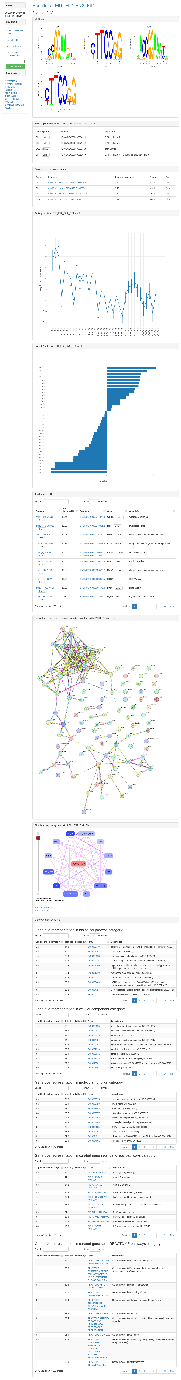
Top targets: (41, 494)
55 (165, 1147)
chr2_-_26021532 (44, 534)
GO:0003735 (94, 1099)
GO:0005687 (94, 1068)
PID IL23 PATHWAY (97, 1192)
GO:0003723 (94, 1104)
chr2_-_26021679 (44, 570)
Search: (51, 501)
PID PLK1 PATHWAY (97, 1212)
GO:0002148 (94, 965)
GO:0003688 (94, 1122)
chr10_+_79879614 (45, 588)
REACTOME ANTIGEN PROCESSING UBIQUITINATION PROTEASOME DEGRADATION (98, 1324)
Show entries (95, 501)
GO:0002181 (94, 951)
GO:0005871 (94, 1054)
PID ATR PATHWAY (97, 1172)
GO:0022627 (94, 1031)
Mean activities (14, 46)
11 (165, 1235)
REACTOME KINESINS (99, 1313)
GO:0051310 (94, 973)
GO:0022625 (94, 1026)
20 (165, 606)
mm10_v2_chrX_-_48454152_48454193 (67, 183)
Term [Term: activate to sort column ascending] (90, 942)
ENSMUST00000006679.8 (92, 588)
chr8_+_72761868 (44, 543)
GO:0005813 (94, 1035)
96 (165, 1000)
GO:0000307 (94, 1044)
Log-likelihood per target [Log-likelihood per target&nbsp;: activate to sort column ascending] (48, 942)
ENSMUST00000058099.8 (92, 543)
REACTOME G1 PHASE (99, 1335)
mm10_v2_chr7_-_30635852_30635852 (66, 199)
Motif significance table (15, 32)
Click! (167, 183)
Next (172, 606)
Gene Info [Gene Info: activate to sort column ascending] (134, 511)
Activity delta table (13, 84)
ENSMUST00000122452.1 (92, 596)
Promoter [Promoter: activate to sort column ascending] (40, 511)
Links (46, 137)
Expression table (13, 99)
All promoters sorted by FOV (13, 54)
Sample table (13, 40)
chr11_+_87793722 (45, 526)
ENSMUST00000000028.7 (92, 552)
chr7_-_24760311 (44, 579)
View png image (42, 910)
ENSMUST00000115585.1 (92, 555)
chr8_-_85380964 (44, 596)
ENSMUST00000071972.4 (92, 517)
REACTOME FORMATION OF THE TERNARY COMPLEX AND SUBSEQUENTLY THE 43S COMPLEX (98, 1274)
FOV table (9, 102)
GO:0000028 (94, 956)
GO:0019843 (94, 1108)
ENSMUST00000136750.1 (92, 534)
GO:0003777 (94, 1113)
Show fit (42, 520)
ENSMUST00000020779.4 (92, 561)
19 (165, 1371)
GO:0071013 (94, 1049)
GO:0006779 (94, 947)
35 (165, 1074)
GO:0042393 (94, 1131)
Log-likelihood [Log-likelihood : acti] (68, 509)
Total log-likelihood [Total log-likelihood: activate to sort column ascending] (74, 942)
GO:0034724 (94, 990)
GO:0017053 (94, 1058)
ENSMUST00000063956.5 (92, 579)
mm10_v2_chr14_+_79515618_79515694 (67, 194)
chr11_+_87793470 (45, 561)
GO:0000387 (94, 977)
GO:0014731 (94, 1040)
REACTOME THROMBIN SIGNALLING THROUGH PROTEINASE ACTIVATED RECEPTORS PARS (97, 1348)
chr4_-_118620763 (45, 517)
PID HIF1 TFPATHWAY (98, 1221)
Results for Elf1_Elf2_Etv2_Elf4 (63, 5)
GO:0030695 (94, 1127)
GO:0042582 (94, 1063)
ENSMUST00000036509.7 (92, 570)
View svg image (42, 907)
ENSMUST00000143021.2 (92, 526)
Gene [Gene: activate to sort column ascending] (109, 511)
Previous (126, 606)
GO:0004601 (94, 1141)
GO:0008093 (94, 1118)
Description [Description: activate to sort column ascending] (116, 942)
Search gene (15, 66)
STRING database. (105, 618)
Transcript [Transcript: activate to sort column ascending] (85, 511)
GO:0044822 (94, 1136)
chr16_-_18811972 (45, 552)
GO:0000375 (94, 961)
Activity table (11, 81)
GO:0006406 (94, 982)
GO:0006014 (94, 994)
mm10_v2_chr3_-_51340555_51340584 (66, 188)
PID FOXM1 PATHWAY (98, 1217)
